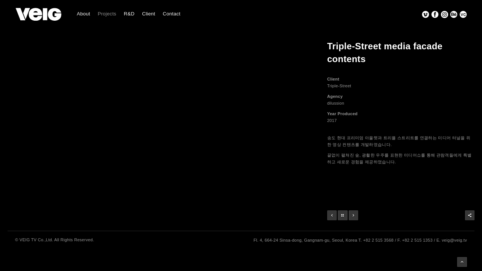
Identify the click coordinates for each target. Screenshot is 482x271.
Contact (171, 14)
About (83, 14)
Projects (107, 14)
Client (148, 14)
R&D (129, 14)
